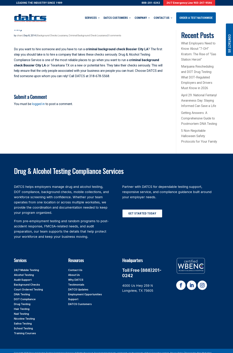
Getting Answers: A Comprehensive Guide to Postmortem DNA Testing (199, 114)
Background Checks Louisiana (52, 31)
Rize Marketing (204, 349)
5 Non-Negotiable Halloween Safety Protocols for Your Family (199, 132)
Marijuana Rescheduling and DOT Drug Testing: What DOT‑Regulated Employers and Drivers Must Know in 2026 (197, 73)
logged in (38, 100)
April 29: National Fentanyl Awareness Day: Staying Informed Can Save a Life (199, 96)
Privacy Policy (176, 349)
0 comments (114, 31)
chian (19, 31)
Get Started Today (142, 209)
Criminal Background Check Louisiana (88, 31)
